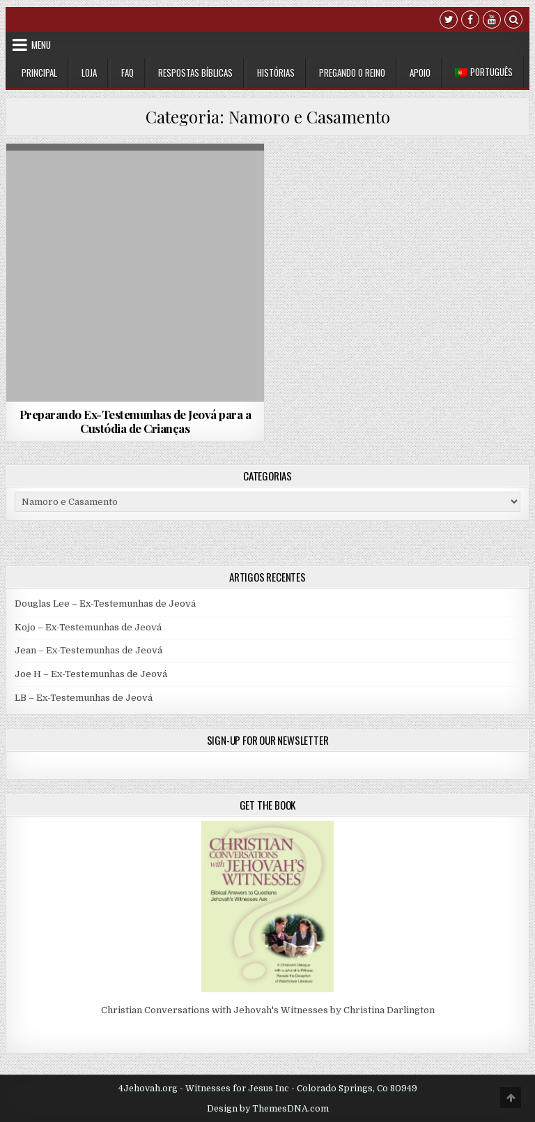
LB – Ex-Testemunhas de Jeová (84, 697)
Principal (39, 72)
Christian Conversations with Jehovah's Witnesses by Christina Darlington (268, 1010)
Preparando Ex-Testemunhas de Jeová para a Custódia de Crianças (135, 421)
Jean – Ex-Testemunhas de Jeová (88, 650)
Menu (41, 45)
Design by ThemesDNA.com (268, 1109)
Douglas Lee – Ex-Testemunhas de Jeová (105, 603)
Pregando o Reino (352, 72)
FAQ (127, 72)
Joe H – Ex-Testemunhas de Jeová (91, 674)
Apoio (420, 72)
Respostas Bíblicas (195, 72)
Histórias (276, 72)
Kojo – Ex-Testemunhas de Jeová (88, 627)
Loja (89, 72)
